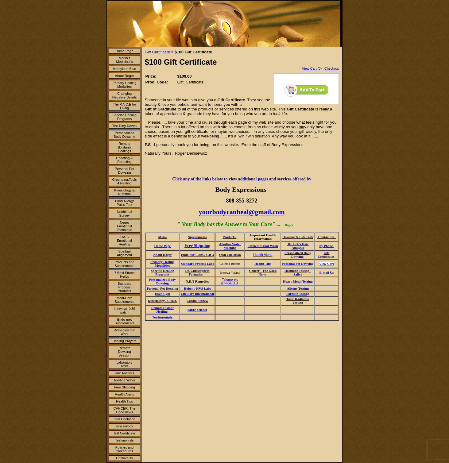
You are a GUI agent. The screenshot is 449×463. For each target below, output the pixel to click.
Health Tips (124, 401)
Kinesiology (124, 426)
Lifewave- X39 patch (124, 310)
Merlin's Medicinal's (124, 60)
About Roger (124, 76)
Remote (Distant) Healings (124, 147)
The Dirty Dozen (124, 126)
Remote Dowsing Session (124, 351)
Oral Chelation (124, 419)
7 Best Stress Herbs (124, 274)
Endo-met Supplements (124, 321)
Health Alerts (124, 394)
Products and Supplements (124, 264)
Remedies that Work (124, 332)
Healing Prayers (124, 341)
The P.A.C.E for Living (124, 106)
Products (230, 237)
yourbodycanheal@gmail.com (241, 212)
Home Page (124, 51)
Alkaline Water (124, 380)
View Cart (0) (312, 68)
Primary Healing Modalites (124, 84)
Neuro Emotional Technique (124, 226)
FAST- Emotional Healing (124, 240)
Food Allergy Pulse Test (124, 202)
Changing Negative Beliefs (124, 95)
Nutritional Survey (124, 213)
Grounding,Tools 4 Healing (124, 181)
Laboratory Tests (124, 364)
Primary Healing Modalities (162, 263)
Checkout (331, 68)
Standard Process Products (124, 287)
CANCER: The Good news (124, 410)
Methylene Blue (124, 69)
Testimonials (124, 440)
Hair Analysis (124, 373)
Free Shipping (124, 387)
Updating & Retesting (124, 160)
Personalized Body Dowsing (124, 134)
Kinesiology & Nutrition (124, 192)
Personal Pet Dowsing (124, 170)
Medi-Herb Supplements (124, 299)
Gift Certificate (124, 433)
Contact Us (124, 458)
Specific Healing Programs (124, 117)
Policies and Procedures (124, 449)
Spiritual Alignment (124, 253)
